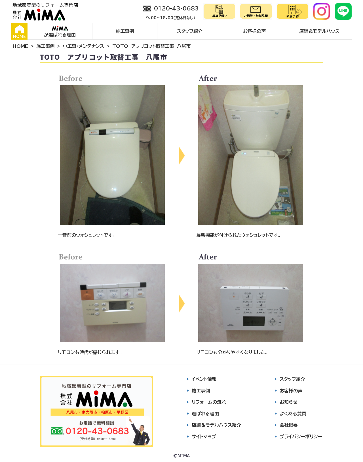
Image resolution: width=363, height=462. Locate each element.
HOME (19, 31)
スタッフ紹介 (189, 31)
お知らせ (288, 402)
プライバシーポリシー (301, 436)
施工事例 (125, 31)
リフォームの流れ (209, 402)
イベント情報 (204, 379)
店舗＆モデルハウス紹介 (216, 425)
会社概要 (289, 425)
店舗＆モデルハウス (319, 31)
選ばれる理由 (205, 413)
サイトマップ (204, 436)
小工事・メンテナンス (83, 46)
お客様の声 (254, 31)
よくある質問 (293, 413)
